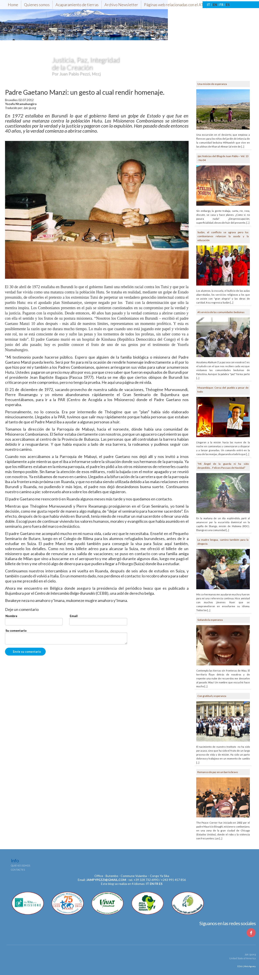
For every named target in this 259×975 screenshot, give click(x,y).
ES (227, 5)
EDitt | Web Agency (246, 966)
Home (13, 4)
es (160, 884)
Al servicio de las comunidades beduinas (221, 312)
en (152, 884)
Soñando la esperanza (210, 619)
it (147, 884)
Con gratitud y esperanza (211, 696)
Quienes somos (37, 4)
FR (221, 5)
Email (74, 616)
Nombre (11, 616)
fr (156, 884)
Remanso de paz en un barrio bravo (217, 772)
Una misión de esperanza (212, 84)
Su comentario (16, 630)
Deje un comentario (22, 609)
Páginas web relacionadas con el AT (173, 4)
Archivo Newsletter (121, 4)
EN (215, 5)
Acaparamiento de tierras (77, 4)
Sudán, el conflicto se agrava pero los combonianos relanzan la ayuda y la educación (223, 236)
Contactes (18, 869)
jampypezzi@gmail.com (106, 880)
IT (208, 5)
